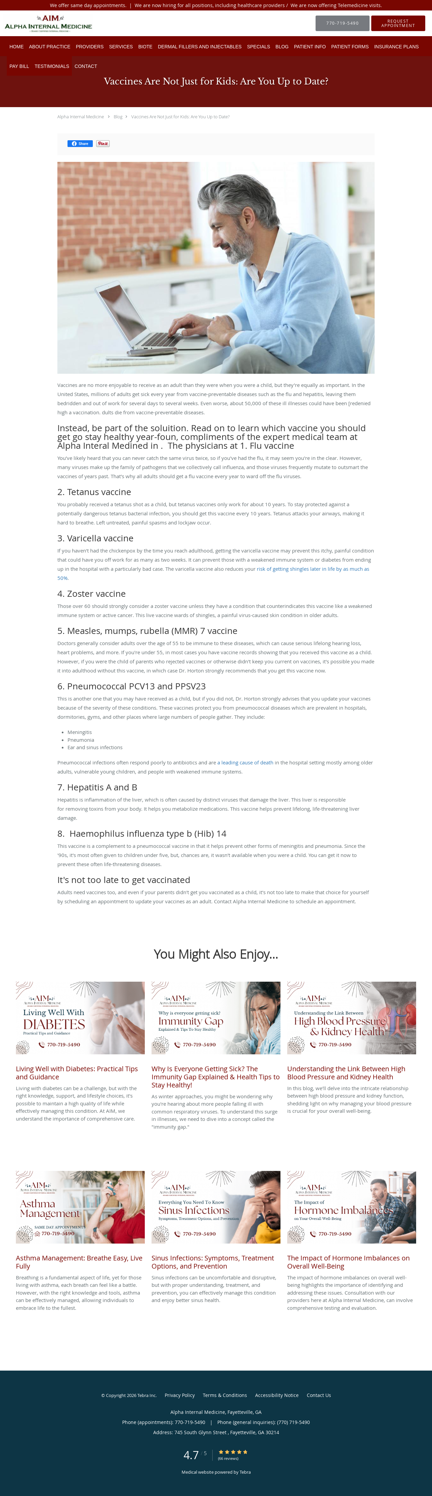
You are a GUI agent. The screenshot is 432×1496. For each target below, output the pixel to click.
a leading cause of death (245, 762)
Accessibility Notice (277, 1395)
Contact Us (319, 1395)
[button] (398, 23)
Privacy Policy (180, 1395)
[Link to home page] (38, 23)
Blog (118, 117)
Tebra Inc (146, 1395)
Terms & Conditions (225, 1395)
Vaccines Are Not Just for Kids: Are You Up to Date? (180, 117)
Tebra (245, 1472)
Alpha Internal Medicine (80, 117)
